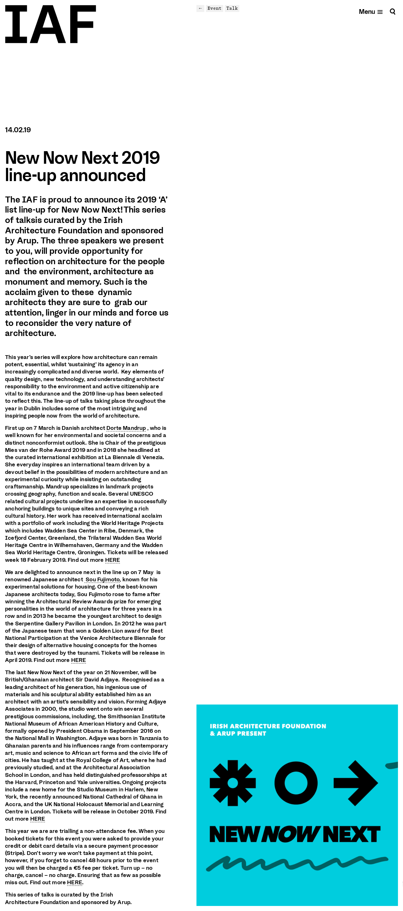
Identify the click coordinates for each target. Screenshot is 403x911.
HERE (112, 560)
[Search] (392, 11)
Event (214, 8)
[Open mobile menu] (371, 11)
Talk (232, 8)
